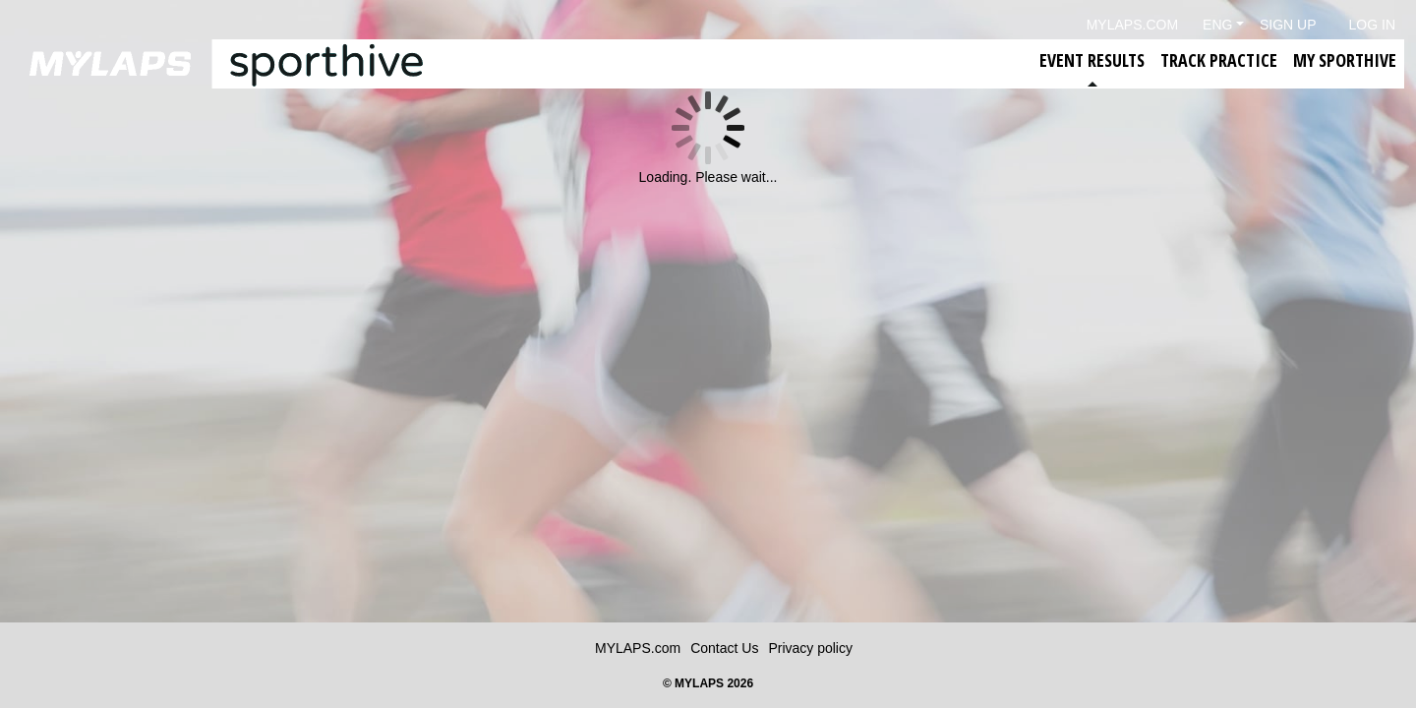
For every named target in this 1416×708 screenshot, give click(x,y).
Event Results (1092, 60)
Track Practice (1218, 60)
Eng (1217, 24)
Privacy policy (810, 648)
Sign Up (1288, 24)
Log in (1372, 24)
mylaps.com (1132, 24)
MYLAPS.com (637, 648)
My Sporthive (1344, 60)
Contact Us (724, 648)
